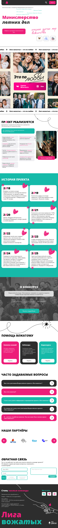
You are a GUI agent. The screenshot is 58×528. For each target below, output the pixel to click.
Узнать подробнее (46, 158)
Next (54, 440)
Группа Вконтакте (22, 86)
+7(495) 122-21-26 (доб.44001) (13, 496)
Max (40, 86)
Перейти (10, 360)
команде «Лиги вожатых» (11, 477)
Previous (4, 440)
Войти (52, 2)
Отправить (52, 476)
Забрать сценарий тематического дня (13, 31)
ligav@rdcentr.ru (15, 494)
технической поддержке (22, 477)
